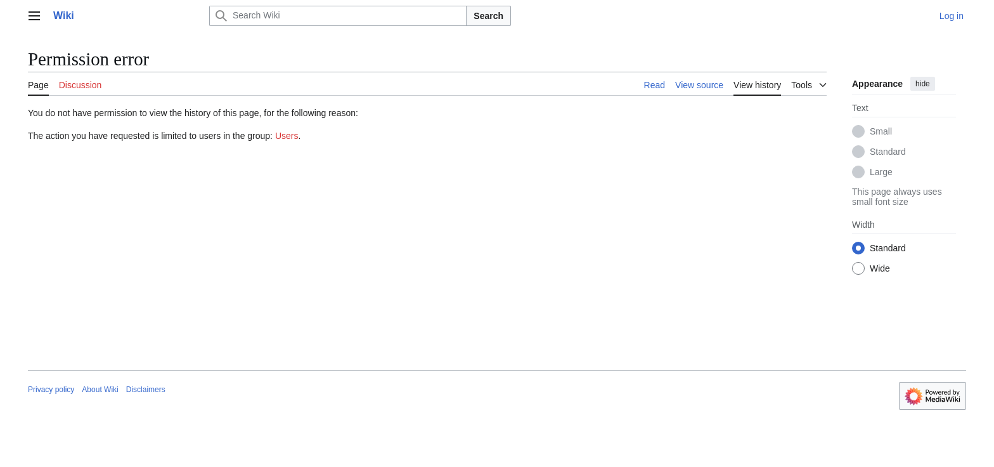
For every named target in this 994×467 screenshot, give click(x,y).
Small (881, 131)
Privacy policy (51, 389)
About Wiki (100, 389)
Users (287, 136)
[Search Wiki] (338, 16)
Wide (880, 268)
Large (881, 172)
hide (922, 83)
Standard (888, 152)
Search (488, 16)
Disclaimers (145, 389)
